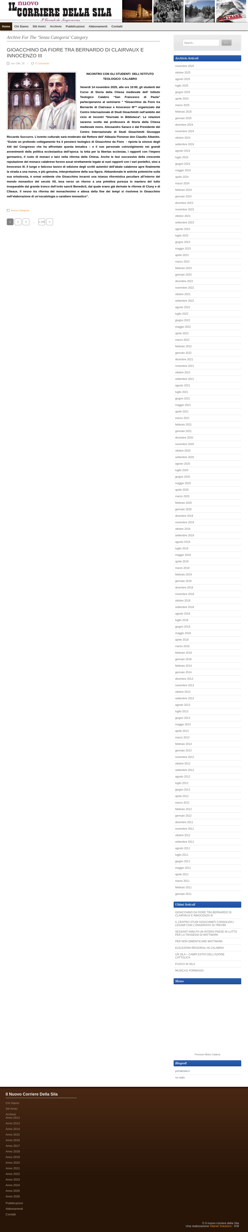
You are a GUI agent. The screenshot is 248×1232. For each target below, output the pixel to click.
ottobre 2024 (182, 137)
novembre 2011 (184, 828)
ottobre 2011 (182, 835)
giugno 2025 (182, 92)
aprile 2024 (181, 176)
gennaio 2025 (183, 118)
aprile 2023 (181, 255)
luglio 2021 (181, 392)
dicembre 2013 (184, 678)
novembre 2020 (184, 444)
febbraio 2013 (183, 744)
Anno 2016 (13, 1140)
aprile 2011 (181, 874)
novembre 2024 (184, 131)
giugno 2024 (182, 163)
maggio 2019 (183, 555)
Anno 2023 (13, 1179)
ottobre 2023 (182, 216)
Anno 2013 (13, 1123)
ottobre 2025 (182, 72)
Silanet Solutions (221, 1226)
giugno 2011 (182, 861)
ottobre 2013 (182, 691)
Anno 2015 (13, 1134)
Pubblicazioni (75, 26)
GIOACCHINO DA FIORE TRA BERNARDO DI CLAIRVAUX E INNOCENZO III (203, 914)
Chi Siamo (21, 26)
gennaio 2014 (183, 672)
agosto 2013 (182, 704)
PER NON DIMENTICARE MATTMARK (199, 941)
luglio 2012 (181, 783)
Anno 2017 (13, 1145)
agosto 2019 (182, 542)
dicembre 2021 (184, 359)
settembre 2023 (184, 222)
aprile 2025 (181, 98)
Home (6, 26)
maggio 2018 (183, 633)
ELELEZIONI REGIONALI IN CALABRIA (199, 947)
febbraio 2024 (183, 190)
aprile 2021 (181, 411)
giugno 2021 (182, 398)
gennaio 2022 (183, 352)
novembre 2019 (184, 522)
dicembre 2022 (184, 281)
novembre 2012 (184, 757)
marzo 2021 (182, 418)
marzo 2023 (182, 261)
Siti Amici (39, 26)
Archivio (56, 26)
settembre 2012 (184, 770)
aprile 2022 (181, 333)
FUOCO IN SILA (185, 964)
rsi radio (180, 1077)
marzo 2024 (182, 183)
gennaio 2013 (183, 750)
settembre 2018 (184, 607)
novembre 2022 (184, 287)
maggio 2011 (183, 867)
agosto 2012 (182, 776)
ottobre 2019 (182, 528)
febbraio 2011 (183, 887)
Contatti (116, 26)
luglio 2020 (181, 470)
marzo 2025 (182, 105)
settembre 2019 (184, 535)
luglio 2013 (181, 711)
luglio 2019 (181, 548)
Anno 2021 (13, 1168)
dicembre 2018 (184, 587)
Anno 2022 (13, 1174)
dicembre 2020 (184, 437)
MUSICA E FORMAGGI (189, 970)
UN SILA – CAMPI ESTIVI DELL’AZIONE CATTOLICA (200, 956)
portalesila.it (182, 1071)
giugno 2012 (182, 789)
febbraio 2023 (183, 268)
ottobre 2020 (182, 450)
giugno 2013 (182, 718)
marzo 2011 (182, 880)
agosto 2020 (182, 463)
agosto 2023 (182, 229)
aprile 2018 (181, 639)
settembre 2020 (184, 457)
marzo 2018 (182, 646)
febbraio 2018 (183, 652)
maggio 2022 (183, 326)
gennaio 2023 (183, 274)
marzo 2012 (182, 802)
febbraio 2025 (183, 111)
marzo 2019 (182, 568)
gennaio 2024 (183, 196)
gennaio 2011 (183, 894)
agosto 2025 (182, 79)
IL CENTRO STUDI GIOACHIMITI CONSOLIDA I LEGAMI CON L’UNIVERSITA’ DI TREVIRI (204, 923)
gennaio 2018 (183, 659)
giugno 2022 (182, 320)
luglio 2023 (181, 235)
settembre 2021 (184, 379)
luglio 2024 (181, 157)
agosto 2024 (182, 150)
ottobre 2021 (182, 372)
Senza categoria (20, 210)
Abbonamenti (98, 26)
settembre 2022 (184, 300)
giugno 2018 (182, 626)
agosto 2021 (182, 385)
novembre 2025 (184, 66)
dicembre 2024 (184, 124)
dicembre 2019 (184, 515)
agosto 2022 (182, 307)
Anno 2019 (13, 1157)
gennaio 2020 (183, 509)
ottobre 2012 (182, 763)
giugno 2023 (182, 242)
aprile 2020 (181, 489)
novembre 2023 (184, 209)
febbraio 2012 (183, 809)
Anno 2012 (13, 1117)
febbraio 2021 (183, 424)
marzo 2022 (182, 339)
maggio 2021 (183, 405)
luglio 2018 (181, 620)
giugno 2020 (182, 476)
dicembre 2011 (184, 822)
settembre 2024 (184, 144)
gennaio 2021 (183, 431)
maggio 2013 (183, 724)
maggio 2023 (183, 248)
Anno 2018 (13, 1151)
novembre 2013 (184, 685)
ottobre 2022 (182, 294)
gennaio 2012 (183, 815)
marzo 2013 (182, 737)
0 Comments (42, 63)
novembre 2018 (184, 594)
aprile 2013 (181, 731)
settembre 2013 (184, 698)
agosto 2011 (182, 848)
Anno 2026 (13, 1196)
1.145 (42, 222)
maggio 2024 (183, 170)
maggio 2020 (183, 483)
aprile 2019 (181, 561)
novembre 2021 (184, 366)
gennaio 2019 (183, 581)
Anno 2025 (13, 1190)
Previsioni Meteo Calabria (207, 1054)
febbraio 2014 (183, 665)
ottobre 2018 (182, 600)
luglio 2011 (181, 854)
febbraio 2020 (183, 502)
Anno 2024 (13, 1185)
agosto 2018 (182, 613)
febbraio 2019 (183, 574)
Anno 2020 (13, 1162)
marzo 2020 (182, 496)
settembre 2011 (184, 841)
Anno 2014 (13, 1129)
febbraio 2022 (183, 346)
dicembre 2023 (184, 203)
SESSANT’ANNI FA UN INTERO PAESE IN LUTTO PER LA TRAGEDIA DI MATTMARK (206, 933)
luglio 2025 (181, 85)
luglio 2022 (181, 313)
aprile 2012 (181, 796)
